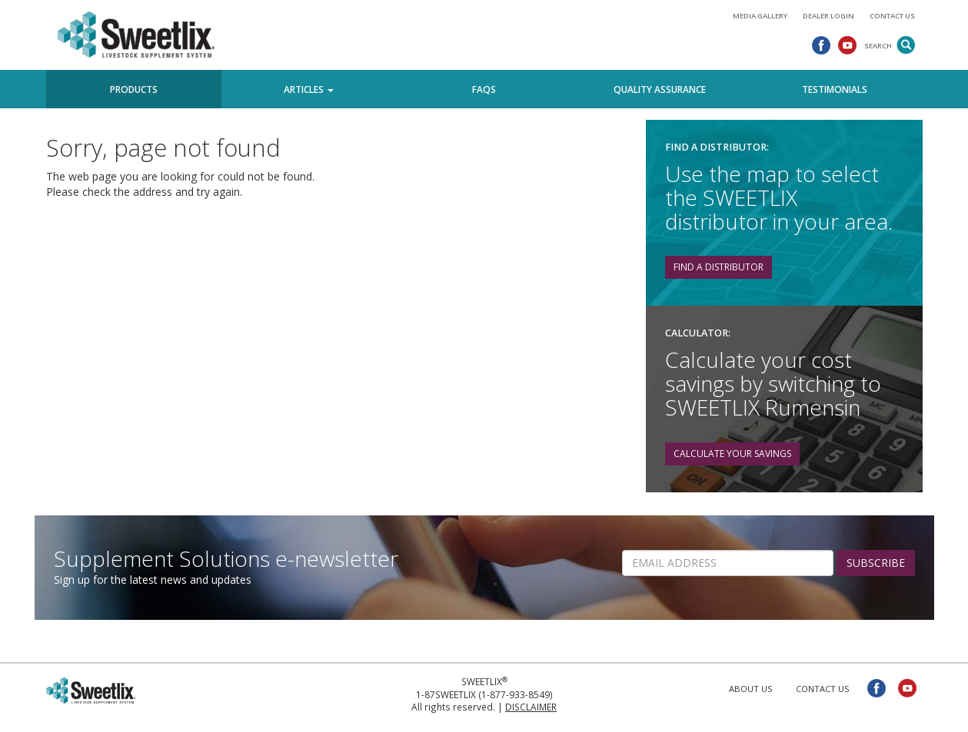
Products (134, 89)
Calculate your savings (732, 453)
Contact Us (892, 16)
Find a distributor (718, 266)
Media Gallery (760, 16)
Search (878, 46)
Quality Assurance (660, 89)
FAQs (484, 89)
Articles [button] (309, 89)
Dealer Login (828, 16)
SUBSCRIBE (876, 562)
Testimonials (834, 89)
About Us (751, 688)
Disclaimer (531, 707)
